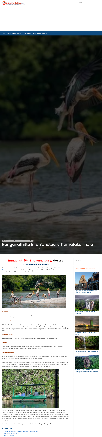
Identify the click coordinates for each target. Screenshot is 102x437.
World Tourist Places (39, 33)
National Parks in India (15, 240)
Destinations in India (13, 33)
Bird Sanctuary (62, 268)
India (3, 240)
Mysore (4, 317)
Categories (26, 33)
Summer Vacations (24, 240)
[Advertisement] (51, 19)
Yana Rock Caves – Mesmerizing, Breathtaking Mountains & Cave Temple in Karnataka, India (86, 371)
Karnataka (7, 240)
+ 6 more (31, 240)
